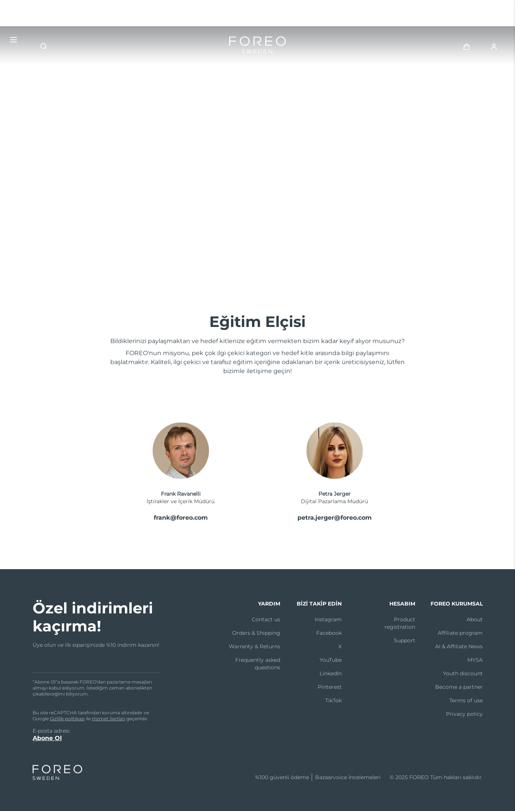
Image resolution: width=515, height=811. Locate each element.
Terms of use (466, 700)
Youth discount (463, 673)
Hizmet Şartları (108, 718)
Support (404, 640)
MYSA (475, 660)
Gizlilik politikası (67, 718)
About (475, 619)
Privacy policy (464, 714)
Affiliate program (460, 633)
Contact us (266, 619)
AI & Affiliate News (459, 646)
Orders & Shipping (256, 633)
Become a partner (459, 687)
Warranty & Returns (254, 646)
